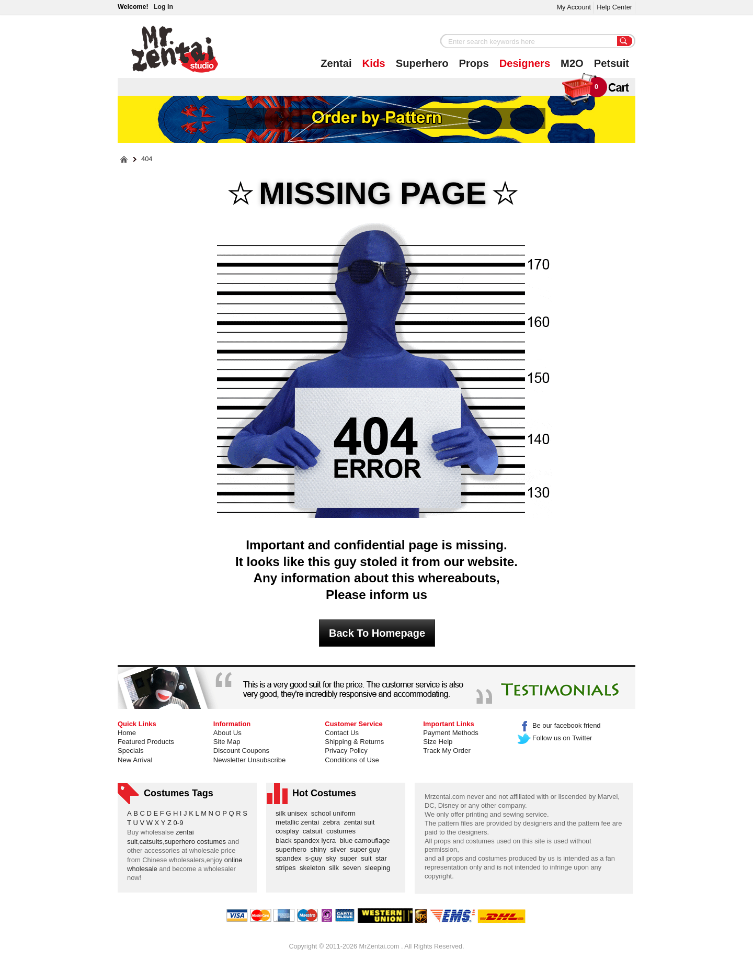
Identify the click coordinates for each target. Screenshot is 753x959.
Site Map (227, 742)
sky (333, 858)
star (383, 858)
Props (474, 63)
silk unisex (293, 813)
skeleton (314, 868)
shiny (320, 849)
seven (353, 868)
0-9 (179, 823)
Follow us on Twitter (555, 738)
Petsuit (611, 63)
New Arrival (135, 760)
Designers (524, 63)
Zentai (336, 63)
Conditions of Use (352, 760)
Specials (131, 750)
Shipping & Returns (354, 742)
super (350, 858)
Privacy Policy (346, 750)
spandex (290, 858)
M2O (572, 63)
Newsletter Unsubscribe (249, 760)
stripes (288, 868)
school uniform (335, 813)
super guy (367, 849)
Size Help (437, 742)
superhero (293, 849)
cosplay (289, 831)
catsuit (314, 831)
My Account (573, 7)
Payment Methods (450, 733)
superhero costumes (195, 841)
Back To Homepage (377, 633)
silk (336, 868)
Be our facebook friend (559, 725)
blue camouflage (366, 840)
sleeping (379, 868)
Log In (163, 6)
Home (127, 733)
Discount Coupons (241, 750)
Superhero (422, 63)
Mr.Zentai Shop (175, 49)
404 (146, 159)
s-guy (315, 858)
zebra (333, 822)
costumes (342, 831)
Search (624, 42)
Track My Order (447, 750)
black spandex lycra (307, 840)
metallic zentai (299, 822)
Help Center (614, 7)
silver (340, 849)
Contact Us (342, 733)
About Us (227, 733)
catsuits (151, 841)
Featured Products (146, 742)
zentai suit (361, 822)
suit (368, 858)
